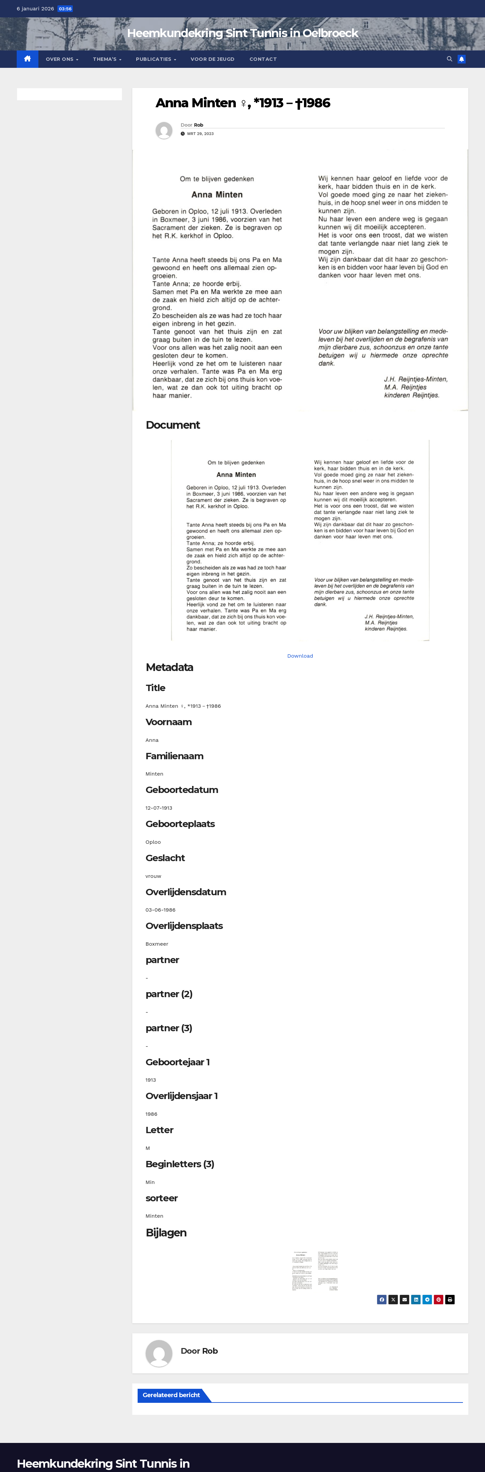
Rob (198, 125)
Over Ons (60, 59)
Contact (263, 59)
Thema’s (105, 59)
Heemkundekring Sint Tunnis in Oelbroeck (242, 33)
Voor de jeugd (213, 59)
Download (300, 656)
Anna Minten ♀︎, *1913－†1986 (243, 103)
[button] (449, 59)
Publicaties (154, 59)
